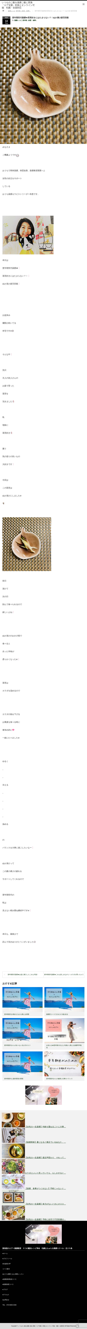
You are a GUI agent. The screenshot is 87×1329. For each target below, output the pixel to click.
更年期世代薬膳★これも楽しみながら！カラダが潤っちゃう (64, 974)
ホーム (5, 1253)
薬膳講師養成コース (9, 1279)
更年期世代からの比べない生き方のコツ (17, 1045)
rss (77, 1326)
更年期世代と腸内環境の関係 (13, 1079)
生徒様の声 (7, 1264)
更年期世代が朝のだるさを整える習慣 (16, 1014)
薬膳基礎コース (8, 1284)
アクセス (6, 1295)
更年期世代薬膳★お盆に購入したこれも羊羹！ (23, 974)
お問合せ (6, 1300)
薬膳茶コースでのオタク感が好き (57, 1014)
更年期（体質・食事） (30, 20)
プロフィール (7, 1258)
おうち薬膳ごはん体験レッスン (13, 1274)
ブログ (5, 1289)
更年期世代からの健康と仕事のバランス (59, 1079)
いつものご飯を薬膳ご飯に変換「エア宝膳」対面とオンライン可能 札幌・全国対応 (18, 5)
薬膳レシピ (18, 20)
